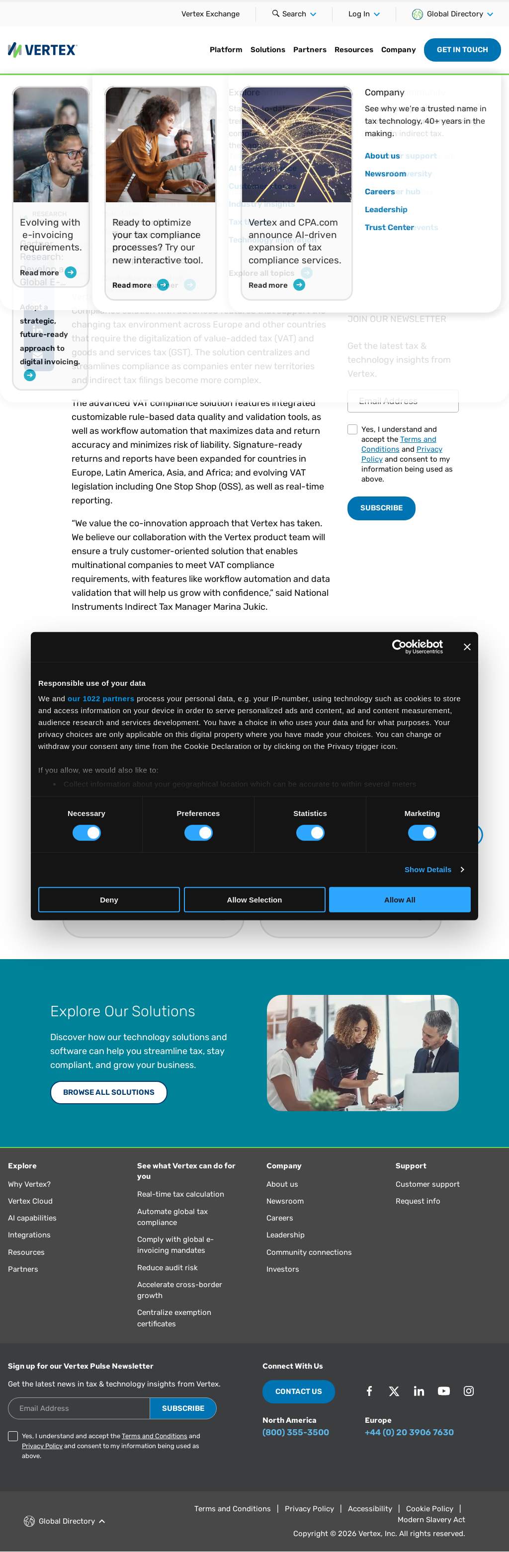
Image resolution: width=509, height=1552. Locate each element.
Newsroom (285, 1201)
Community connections (309, 1252)
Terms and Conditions (154, 1436)
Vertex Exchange (210, 13)
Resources (354, 49)
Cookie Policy (429, 1508)
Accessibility (370, 1508)
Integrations (29, 1234)
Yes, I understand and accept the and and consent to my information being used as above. (407, 454)
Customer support (428, 1184)
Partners (310, 49)
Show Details (428, 869)
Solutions (268, 49)
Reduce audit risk (167, 1267)
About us (282, 1184)
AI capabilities (32, 1218)
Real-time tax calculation (180, 1194)
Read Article (395, 252)
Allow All (400, 900)
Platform (226, 49)
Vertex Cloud (30, 1201)
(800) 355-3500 (295, 1432)
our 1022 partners (101, 698)
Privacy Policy (42, 1446)
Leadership (285, 1234)
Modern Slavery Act (431, 1519)
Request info (418, 1201)
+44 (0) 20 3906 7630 (409, 1432)
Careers (279, 1218)
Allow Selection (254, 900)
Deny (109, 900)
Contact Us (298, 1391)
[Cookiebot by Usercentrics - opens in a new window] (399, 646)
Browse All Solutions (109, 1092)
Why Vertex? (29, 1184)
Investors (282, 1269)
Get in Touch (462, 49)
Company (398, 49)
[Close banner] (467, 646)
